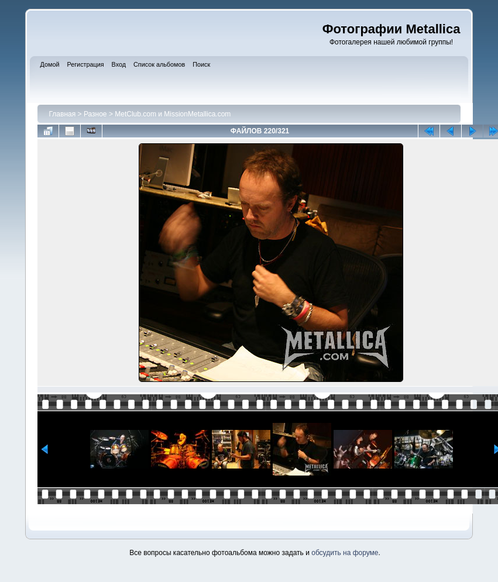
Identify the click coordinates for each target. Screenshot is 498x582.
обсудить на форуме (344, 553)
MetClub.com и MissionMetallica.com (173, 114)
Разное (95, 114)
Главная (62, 114)
